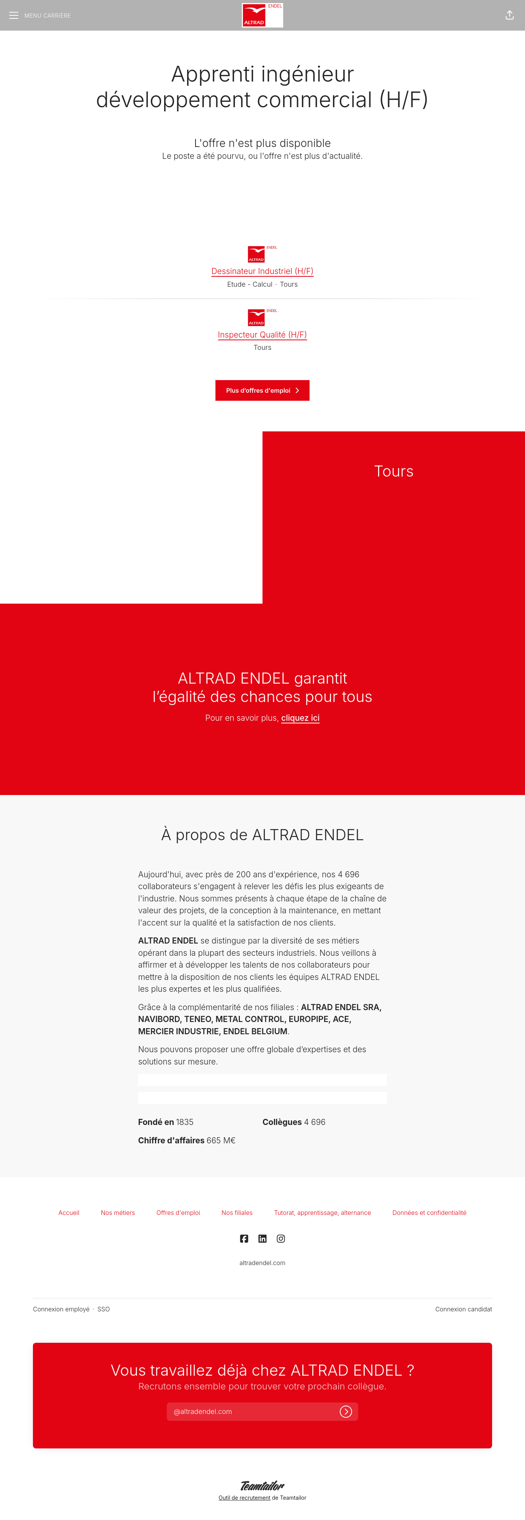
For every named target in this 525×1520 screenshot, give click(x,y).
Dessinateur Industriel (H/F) (262, 271)
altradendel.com (262, 1263)
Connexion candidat (463, 1309)
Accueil (69, 1212)
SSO (104, 1309)
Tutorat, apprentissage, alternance (322, 1212)
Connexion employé (61, 1309)
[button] (509, 15)
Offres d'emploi (178, 1212)
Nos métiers (118, 1212)
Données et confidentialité (430, 1212)
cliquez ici (300, 718)
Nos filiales (237, 1212)
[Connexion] (346, 1412)
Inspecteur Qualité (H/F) (262, 335)
